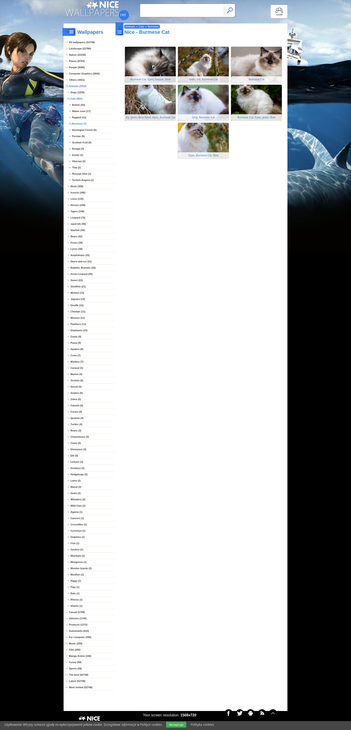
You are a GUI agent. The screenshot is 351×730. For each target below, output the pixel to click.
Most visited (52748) (80, 687)
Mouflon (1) (77, 574)
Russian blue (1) (81, 173)
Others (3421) (77, 80)
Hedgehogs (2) (79, 474)
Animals (130, 26)
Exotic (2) (77, 155)
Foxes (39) (77, 242)
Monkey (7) (77, 361)
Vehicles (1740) (78, 618)
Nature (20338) (77, 54)
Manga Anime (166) (80, 656)
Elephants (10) (79, 330)
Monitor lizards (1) (81, 568)
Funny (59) (75, 662)
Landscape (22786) (80, 48)
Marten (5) (76, 374)
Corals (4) (76, 411)
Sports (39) (75, 668)
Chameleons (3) (80, 436)
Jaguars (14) (78, 299)
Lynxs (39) (77, 249)
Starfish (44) (78, 230)
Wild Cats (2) (78, 505)
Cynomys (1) (78, 530)
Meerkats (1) (78, 555)
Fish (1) (75, 543)
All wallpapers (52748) (82, 42)
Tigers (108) (77, 211)
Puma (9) (76, 343)
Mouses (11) (78, 317)
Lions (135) (77, 198)
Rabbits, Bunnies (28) (83, 267)
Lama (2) (76, 480)
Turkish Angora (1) (83, 180)
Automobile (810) (79, 631)
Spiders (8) (77, 349)
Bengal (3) (78, 148)
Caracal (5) (77, 368)
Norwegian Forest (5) (84, 130)
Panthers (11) (78, 324)
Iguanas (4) (77, 418)
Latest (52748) (77, 681)
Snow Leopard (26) (81, 274)
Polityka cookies (202, 724)
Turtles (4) (76, 424)
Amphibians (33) (80, 255)
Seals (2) (76, 493)
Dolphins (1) (78, 537)
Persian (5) (78, 136)
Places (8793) (77, 61)
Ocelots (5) (77, 380)
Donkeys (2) (77, 468)
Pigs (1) (75, 587)
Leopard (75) (78, 217)
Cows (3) (76, 443)
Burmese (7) (79, 123)
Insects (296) (78, 192)
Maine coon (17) (81, 111)
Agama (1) (76, 512)
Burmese (153, 26)
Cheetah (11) (78, 311)
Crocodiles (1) (79, 524)
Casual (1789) (77, 612)
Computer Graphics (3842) (84, 73)
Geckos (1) (77, 549)
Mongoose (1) (79, 562)
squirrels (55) (78, 224)
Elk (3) (74, 455)
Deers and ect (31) (81, 261)
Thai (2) (76, 167)
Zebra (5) (76, 399)
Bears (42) (76, 236)
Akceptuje (176, 725)
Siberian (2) (79, 161)
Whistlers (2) (78, 499)
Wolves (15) (77, 292)
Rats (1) (75, 593)
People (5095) (77, 67)
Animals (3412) (77, 86)
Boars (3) (76, 430)
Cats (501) (76, 98)
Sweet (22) (77, 280)
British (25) (78, 105)
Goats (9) (76, 336)
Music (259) (75, 643)
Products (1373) (78, 624)
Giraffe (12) (77, 305)
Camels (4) (77, 405)
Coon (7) (76, 355)
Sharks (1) (76, 606)
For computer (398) (80, 637)
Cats (141, 26)
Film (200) (74, 649)
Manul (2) (76, 487)
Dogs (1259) (77, 92)
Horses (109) (78, 205)
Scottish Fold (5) (81, 142)
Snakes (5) (77, 393)
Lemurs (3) (77, 461)
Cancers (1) (77, 518)
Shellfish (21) (78, 286)
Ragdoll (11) (79, 117)
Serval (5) (76, 386)
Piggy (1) (76, 580)
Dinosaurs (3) (78, 449)
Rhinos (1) (77, 599)
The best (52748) (78, 674)
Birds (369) (77, 186)
